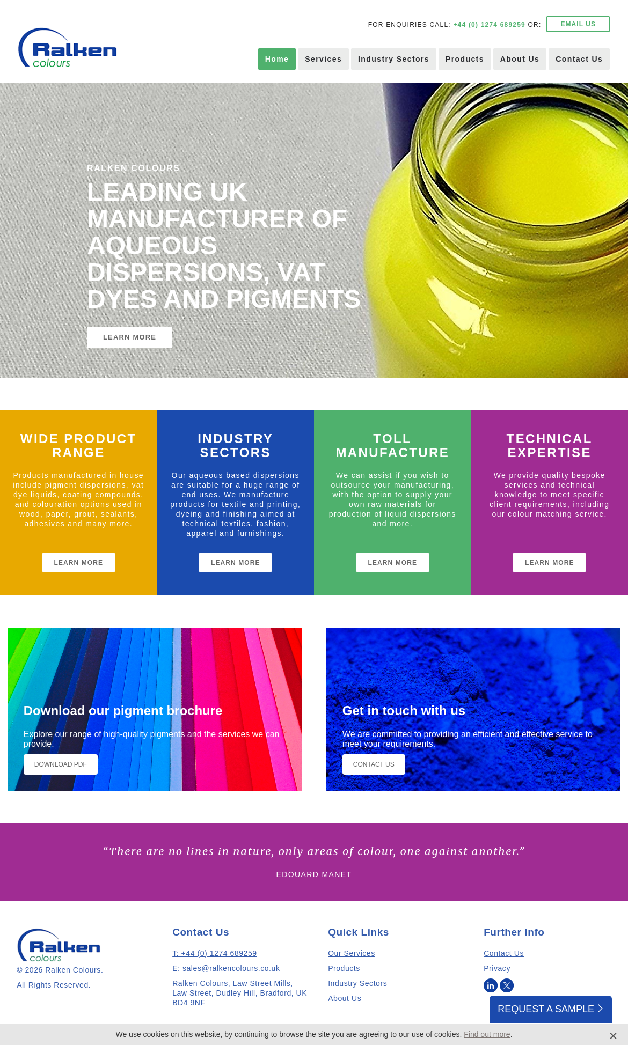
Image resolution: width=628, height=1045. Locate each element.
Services (323, 59)
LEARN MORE (129, 337)
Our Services (351, 953)
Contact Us (579, 59)
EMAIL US (578, 24)
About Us (519, 59)
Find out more (487, 1034)
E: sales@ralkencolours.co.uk (226, 968)
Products (465, 59)
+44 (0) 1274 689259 (489, 24)
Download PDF (60, 764)
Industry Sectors (393, 59)
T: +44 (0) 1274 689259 (214, 953)
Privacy (497, 968)
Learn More (78, 562)
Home (277, 59)
